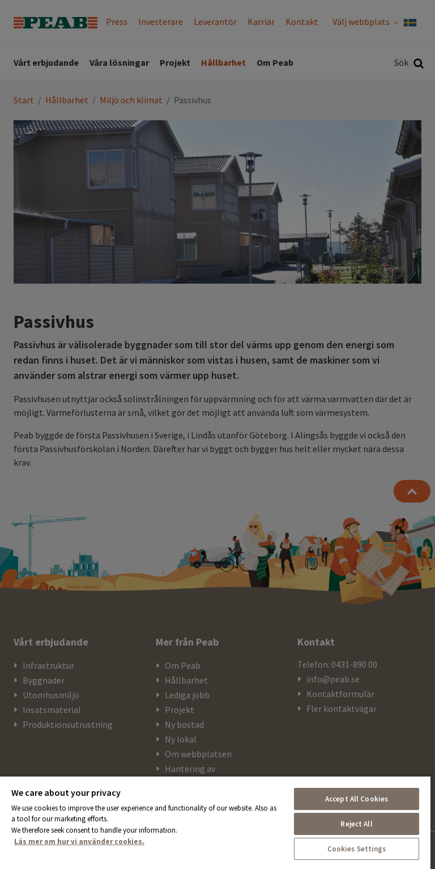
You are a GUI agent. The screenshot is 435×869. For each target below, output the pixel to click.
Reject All (356, 824)
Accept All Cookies (356, 799)
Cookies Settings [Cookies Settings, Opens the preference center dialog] (356, 849)
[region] (215, 822)
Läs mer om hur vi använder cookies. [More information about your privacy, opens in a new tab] (79, 841)
